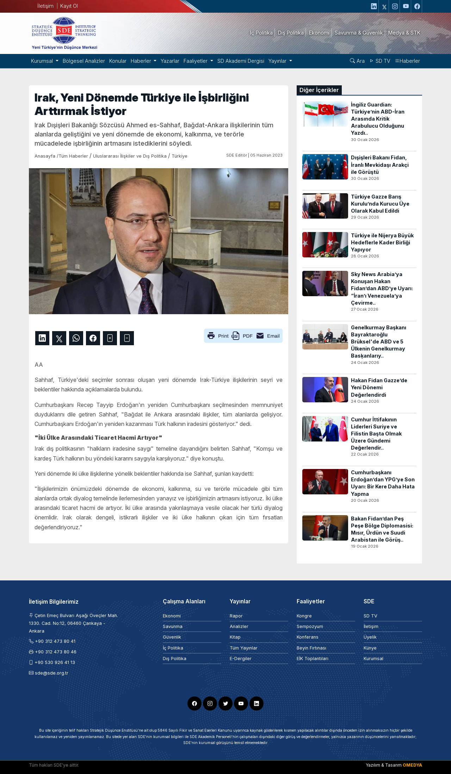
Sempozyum (310, 626)
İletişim (45, 6)
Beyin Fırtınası (311, 648)
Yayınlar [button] (278, 61)
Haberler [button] (142, 61)
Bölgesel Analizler (84, 61)
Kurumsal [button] (42, 61)
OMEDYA (412, 765)
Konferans (308, 637)
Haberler (407, 61)
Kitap (235, 637)
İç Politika (173, 648)
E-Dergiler (241, 658)
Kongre (304, 615)
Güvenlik (172, 637)
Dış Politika (174, 658)
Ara (357, 61)
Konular (117, 61)
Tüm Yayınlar (244, 648)
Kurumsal (373, 658)
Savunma (173, 626)
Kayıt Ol (69, 6)
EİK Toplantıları (312, 658)
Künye (370, 648)
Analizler (239, 626)
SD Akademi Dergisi (240, 61)
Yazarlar (170, 61)
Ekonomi (172, 615)
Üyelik (370, 637)
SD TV (379, 61)
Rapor (236, 615)
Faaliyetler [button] (196, 61)
